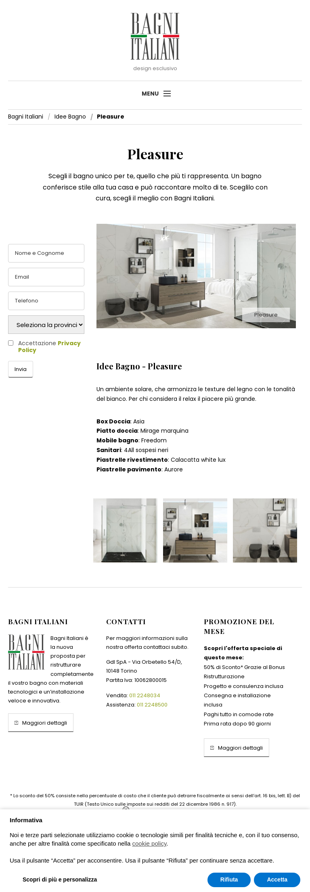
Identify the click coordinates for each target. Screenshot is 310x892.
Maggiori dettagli (41, 723)
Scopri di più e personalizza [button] (60, 879)
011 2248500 (152, 705)
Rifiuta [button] (229, 879)
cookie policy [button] (149, 843)
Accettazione (49, 347)
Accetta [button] (277, 879)
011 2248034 (144, 695)
